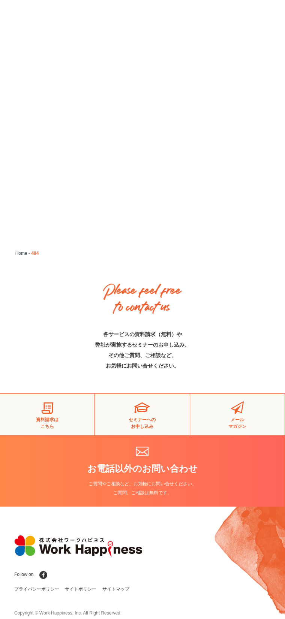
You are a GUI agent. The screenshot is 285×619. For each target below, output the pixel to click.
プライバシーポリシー (36, 589)
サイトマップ (115, 589)
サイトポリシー (80, 589)
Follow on (30, 574)
